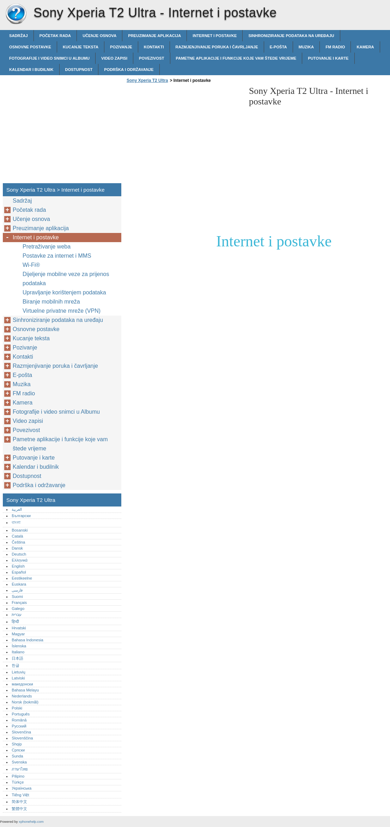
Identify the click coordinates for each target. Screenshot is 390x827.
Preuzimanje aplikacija (154, 36)
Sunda (17, 756)
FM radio (335, 47)
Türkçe (18, 782)
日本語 (17, 658)
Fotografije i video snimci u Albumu (49, 58)
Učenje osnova (99, 36)
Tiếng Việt (20, 795)
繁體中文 (19, 809)
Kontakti (154, 47)
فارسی (17, 590)
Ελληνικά (20, 560)
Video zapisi (114, 58)
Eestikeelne (22, 578)
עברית (17, 614)
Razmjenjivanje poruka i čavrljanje (217, 47)
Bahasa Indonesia (27, 640)
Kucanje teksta (80, 47)
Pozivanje (121, 47)
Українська (21, 788)
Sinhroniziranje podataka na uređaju (291, 36)
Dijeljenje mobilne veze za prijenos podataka (66, 278)
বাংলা (16, 522)
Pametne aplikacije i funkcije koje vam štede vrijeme (236, 58)
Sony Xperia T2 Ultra (15, 14)
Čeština (18, 542)
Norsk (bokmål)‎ (25, 702)
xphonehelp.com (31, 821)
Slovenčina (21, 732)
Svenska (19, 762)
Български (21, 516)
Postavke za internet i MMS (57, 256)
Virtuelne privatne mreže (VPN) (61, 311)
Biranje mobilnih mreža (51, 302)
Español (19, 572)
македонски (22, 684)
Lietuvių (18, 672)
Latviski (18, 678)
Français (19, 602)
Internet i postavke (215, 36)
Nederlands (22, 696)
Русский (19, 726)
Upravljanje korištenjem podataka (64, 292)
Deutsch (19, 554)
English (18, 566)
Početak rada (55, 36)
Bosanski (20, 530)
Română (19, 720)
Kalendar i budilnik (31, 69)
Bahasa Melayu (25, 690)
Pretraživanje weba (47, 247)
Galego (18, 608)
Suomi (17, 596)
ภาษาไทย (20, 769)
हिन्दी (15, 621)
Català (17, 536)
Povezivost (151, 58)
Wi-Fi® (31, 265)
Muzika (306, 47)
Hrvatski (19, 628)
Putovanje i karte (328, 58)
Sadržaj (18, 36)
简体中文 (19, 801)
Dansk (17, 548)
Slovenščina (22, 738)
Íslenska (19, 646)
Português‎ (21, 714)
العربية (17, 509)
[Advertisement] (184, 135)
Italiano (18, 652)
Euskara (19, 584)
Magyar (18, 634)
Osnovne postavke (30, 47)
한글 (15, 665)
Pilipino (18, 776)
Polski (17, 708)
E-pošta (278, 47)
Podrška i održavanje (128, 69)
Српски (18, 750)
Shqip (17, 744)
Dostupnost (79, 69)
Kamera (365, 47)
